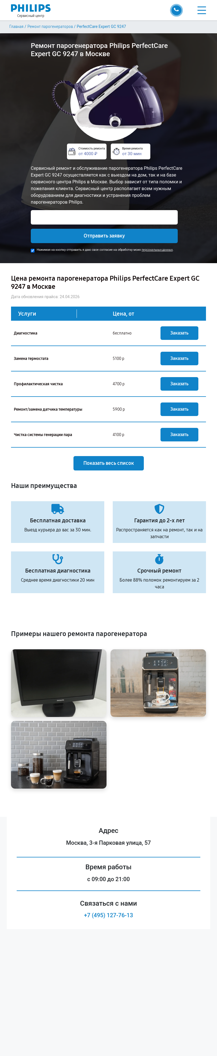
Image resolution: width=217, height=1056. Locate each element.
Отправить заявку (104, 236)
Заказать (179, 333)
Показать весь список (108, 463)
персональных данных (157, 250)
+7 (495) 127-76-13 (108, 915)
